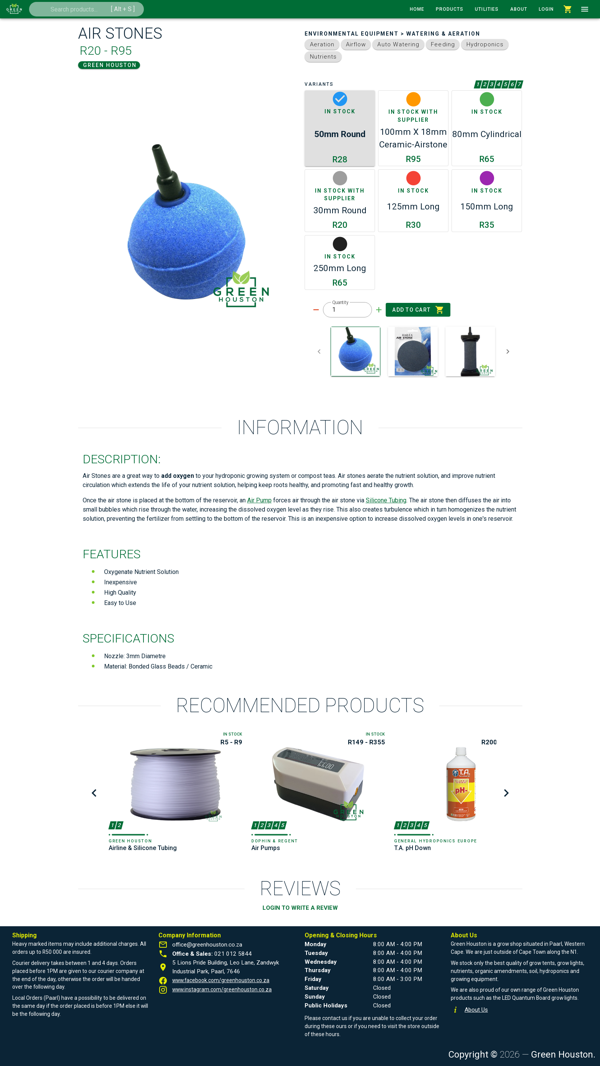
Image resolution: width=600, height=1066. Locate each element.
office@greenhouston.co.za (207, 944)
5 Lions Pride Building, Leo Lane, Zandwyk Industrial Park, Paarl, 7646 (225, 967)
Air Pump (259, 500)
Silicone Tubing (386, 500)
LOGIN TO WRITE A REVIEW (300, 907)
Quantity (340, 302)
